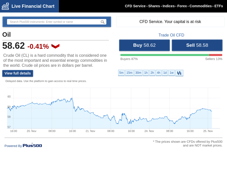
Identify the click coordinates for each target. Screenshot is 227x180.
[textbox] (50, 21)
